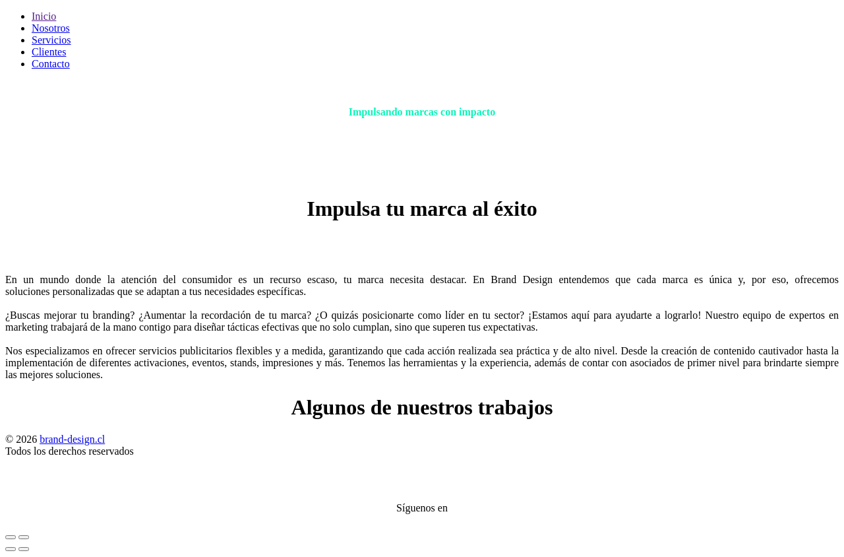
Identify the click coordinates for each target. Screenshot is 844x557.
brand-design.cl (72, 439)
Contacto (51, 63)
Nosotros (51, 28)
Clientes (49, 51)
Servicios (51, 40)
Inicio (44, 16)
